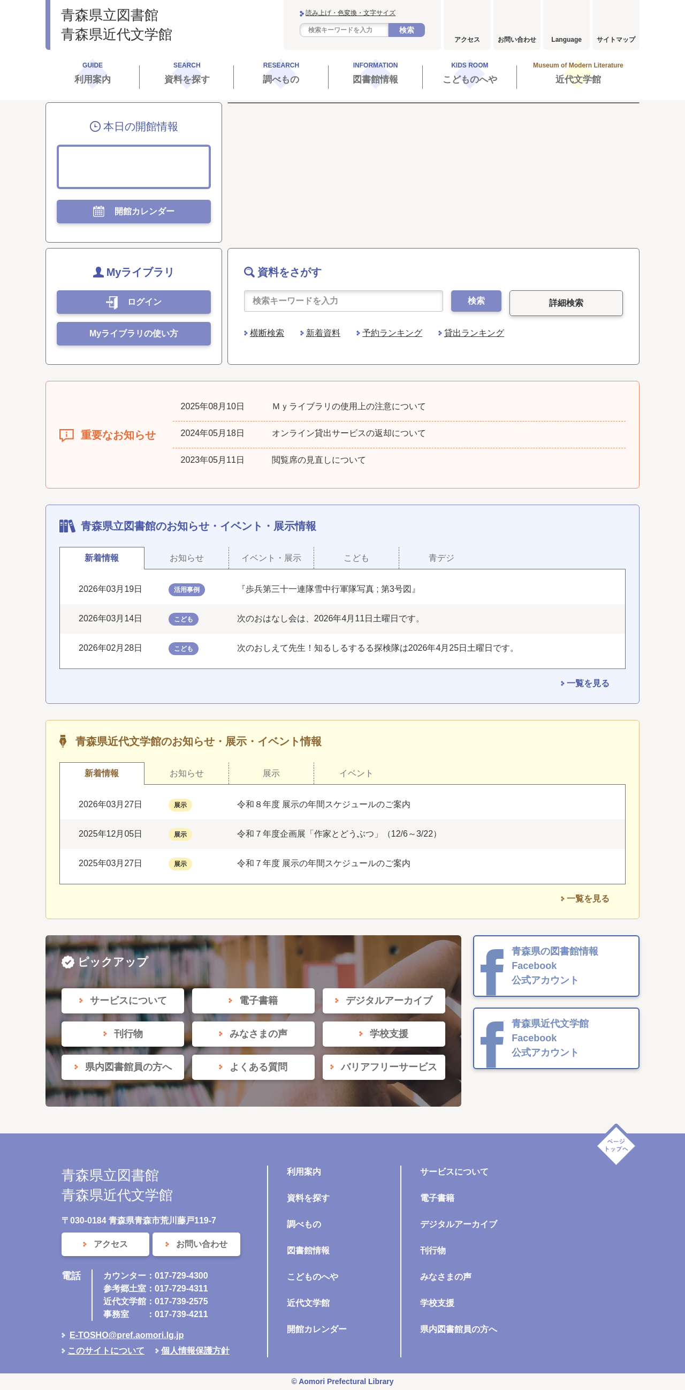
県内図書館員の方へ (458, 1329)
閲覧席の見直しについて (319, 459)
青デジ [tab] (441, 557)
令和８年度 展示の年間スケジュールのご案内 (323, 804)
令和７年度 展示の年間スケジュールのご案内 (323, 863)
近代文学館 (308, 1303)
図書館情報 (308, 1250)
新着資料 (323, 332)
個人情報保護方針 (195, 1350)
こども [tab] (356, 557)
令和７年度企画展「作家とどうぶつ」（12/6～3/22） (339, 833)
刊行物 (433, 1250)
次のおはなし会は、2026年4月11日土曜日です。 (330, 618)
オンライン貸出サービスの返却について (349, 433)
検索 (406, 30)
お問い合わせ (517, 39)
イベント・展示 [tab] (271, 557)
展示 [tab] (271, 773)
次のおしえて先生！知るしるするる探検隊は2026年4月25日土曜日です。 (378, 647)
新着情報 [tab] (102, 557)
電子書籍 (437, 1198)
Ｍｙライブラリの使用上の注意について (349, 406)
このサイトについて (105, 1350)
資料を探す (308, 1198)
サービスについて (454, 1171)
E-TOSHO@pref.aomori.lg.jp (127, 1335)
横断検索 (267, 332)
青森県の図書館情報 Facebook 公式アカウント (555, 966)
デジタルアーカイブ (458, 1224)
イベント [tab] (356, 773)
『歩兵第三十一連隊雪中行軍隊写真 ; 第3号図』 (328, 588)
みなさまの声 (445, 1276)
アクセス (467, 39)
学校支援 (437, 1303)
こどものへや (312, 1276)
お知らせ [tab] (187, 557)
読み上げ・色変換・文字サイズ (350, 13)
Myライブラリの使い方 (133, 333)
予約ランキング (392, 332)
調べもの (304, 1224)
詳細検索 (566, 302)
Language (566, 39)
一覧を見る (588, 683)
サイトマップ (616, 39)
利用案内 (304, 1171)
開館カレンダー (317, 1329)
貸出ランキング (474, 332)
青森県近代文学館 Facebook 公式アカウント (550, 1038)
